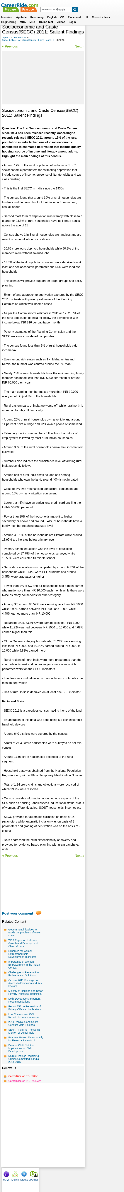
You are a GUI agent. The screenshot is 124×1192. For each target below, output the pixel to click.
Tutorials (107, 33)
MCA (23, 17)
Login (72, 17)
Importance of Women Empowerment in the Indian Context (24, 964)
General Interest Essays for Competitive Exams (103, 96)
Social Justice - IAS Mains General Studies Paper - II (28, 40)
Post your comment (17, 913)
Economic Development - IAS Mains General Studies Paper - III (103, 108)
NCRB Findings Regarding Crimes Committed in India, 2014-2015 (24, 1058)
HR (86, 12)
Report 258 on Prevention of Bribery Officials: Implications (24, 1008)
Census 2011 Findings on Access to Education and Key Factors (25, 983)
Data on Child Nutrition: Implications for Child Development (21, 1048)
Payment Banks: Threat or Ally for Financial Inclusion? (25, 1039)
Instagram (102, 1174)
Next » (79, 46)
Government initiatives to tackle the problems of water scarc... (24, 932)
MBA (32, 17)
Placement (74, 12)
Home (16, 1174)
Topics (5, 37)
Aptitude (21, 12)
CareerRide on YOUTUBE (23, 1076)
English (52, 12)
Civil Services (19, 37)
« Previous (10, 46)
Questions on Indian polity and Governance (103, 119)
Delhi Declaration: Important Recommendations (24, 1000)
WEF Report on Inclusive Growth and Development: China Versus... (23, 943)
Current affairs (101, 12)
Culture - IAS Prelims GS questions (102, 77)
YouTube (88, 1174)
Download (117, 33)
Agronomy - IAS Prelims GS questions (102, 129)
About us (28, 1174)
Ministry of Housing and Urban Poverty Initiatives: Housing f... (25, 992)
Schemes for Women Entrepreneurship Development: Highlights (22, 953)
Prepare (55, 5)
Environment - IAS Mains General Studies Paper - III (103, 87)
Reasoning (37, 12)
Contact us (43, 1174)
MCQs (90, 33)
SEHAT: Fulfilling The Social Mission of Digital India (24, 1031)
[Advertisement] (43, 78)
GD (62, 12)
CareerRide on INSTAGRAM (24, 1080)
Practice (73, 5)
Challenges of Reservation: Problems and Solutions (23, 974)
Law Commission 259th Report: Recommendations (23, 1016)
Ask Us (75, 1174)
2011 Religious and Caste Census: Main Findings (23, 1023)
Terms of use (60, 1174)
